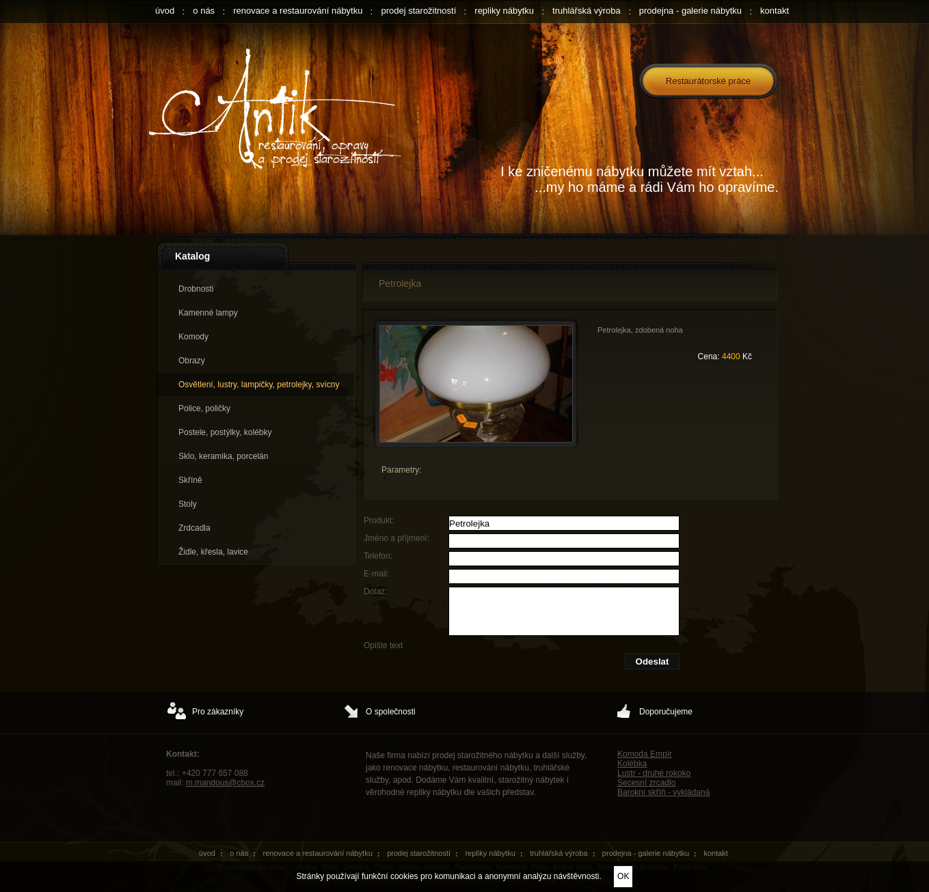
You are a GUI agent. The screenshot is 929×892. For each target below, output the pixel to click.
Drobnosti (195, 289)
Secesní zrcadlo (646, 783)
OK (623, 876)
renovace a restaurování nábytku (297, 10)
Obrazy (191, 360)
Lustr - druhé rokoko (653, 773)
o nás (204, 10)
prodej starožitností (418, 10)
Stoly (187, 504)
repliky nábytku (504, 10)
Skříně (190, 480)
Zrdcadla (194, 528)
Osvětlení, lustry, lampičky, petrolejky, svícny (258, 384)
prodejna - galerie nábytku (690, 10)
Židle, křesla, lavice (213, 552)
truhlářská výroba (586, 10)
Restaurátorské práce (708, 81)
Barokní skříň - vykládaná (663, 792)
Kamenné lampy (208, 313)
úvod (164, 10)
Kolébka (632, 763)
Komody (193, 337)
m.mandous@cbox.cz (225, 783)
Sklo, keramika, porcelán (223, 456)
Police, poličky (204, 408)
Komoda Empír (644, 754)
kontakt (774, 10)
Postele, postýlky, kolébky (225, 432)
